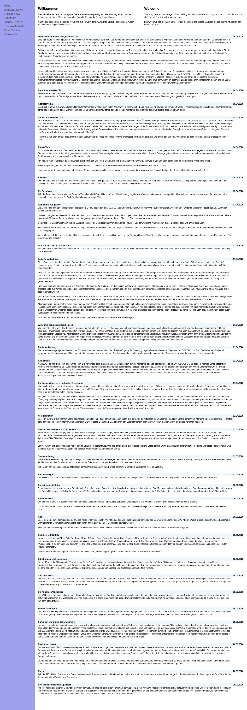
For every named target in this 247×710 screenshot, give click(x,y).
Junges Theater (13, 22)
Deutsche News (13, 9)
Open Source (12, 30)
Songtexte (10, 17)
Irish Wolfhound (13, 26)
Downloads (10, 34)
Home (7, 5)
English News (12, 13)
